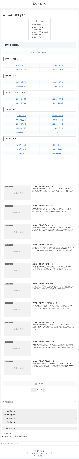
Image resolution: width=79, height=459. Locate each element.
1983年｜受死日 (57, 99)
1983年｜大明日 (57, 70)
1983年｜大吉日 (38, 27)
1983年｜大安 (21, 154)
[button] (75, 403)
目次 (37, 21)
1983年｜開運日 (36, 24)
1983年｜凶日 (38, 35)
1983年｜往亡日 (21, 133)
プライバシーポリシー (45, 454)
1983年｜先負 (21, 150)
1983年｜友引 (57, 145)
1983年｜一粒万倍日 (21, 66)
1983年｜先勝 (21, 145)
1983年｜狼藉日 (21, 129)
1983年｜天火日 (57, 120)
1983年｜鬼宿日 (57, 66)
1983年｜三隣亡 (21, 104)
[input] (39, 402)
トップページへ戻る (33, 454)
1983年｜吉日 (38, 30)
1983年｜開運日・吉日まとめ (39, 53)
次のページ (39, 384)
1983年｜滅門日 (57, 129)
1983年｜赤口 (57, 154)
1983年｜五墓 (21, 116)
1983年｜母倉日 (21, 87)
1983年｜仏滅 (57, 150)
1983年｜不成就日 (58, 104)
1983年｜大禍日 (57, 125)
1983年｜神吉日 (21, 83)
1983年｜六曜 (38, 37)
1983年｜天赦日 (21, 70)
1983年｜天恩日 (57, 83)
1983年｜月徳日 (57, 87)
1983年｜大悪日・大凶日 (41, 32)
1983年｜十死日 (21, 99)
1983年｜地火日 (21, 125)
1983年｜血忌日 (21, 120)
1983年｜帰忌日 (57, 116)
